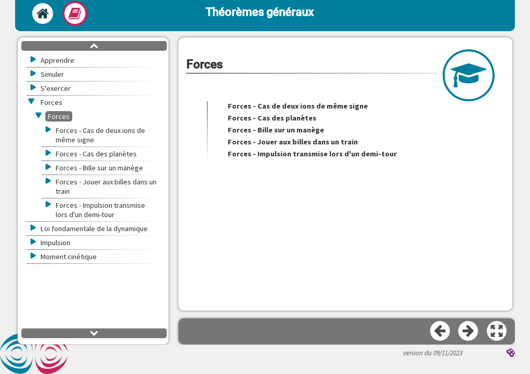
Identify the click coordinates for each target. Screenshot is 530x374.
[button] (497, 331)
